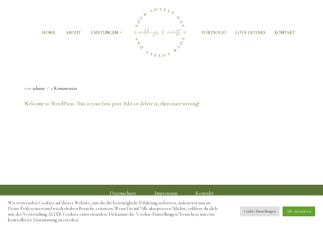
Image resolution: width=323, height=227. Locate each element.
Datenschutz (123, 193)
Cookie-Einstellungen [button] (260, 211)
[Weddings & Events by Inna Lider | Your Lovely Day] (161, 32)
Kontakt (284, 32)
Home (48, 32)
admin (38, 88)
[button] (121, 32)
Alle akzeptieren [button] (298, 211)
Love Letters (250, 32)
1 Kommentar (64, 88)
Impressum (166, 193)
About (73, 32)
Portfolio (214, 32)
